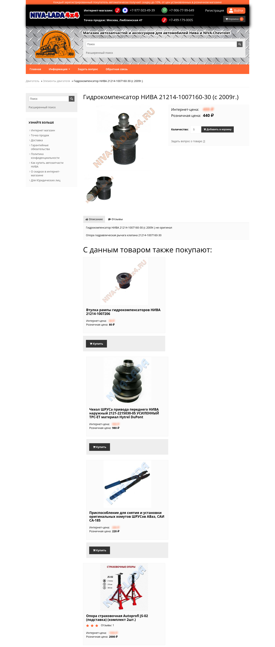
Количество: (179, 129)
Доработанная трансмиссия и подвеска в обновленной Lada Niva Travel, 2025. (191, 605)
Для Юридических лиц (45, 180)
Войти (236, 10)
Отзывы (115, 212)
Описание (94, 212)
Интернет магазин (43, 130)
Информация (59, 69)
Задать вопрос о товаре (186, 141)
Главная (35, 69)
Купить (96, 340)
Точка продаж (40, 135)
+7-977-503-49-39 (135, 10)
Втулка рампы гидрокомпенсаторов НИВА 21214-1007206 (105, 306)
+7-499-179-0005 (177, 20)
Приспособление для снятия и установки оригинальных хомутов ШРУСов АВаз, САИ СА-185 (222, 308)
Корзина (234, 19)
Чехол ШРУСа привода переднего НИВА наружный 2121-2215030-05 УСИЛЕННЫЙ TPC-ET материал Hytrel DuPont (164, 310)
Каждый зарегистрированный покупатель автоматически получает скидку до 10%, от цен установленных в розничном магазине (137, 2)
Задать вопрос (88, 69)
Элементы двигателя (56, 81)
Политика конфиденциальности (45, 156)
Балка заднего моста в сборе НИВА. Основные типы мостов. (179, 594)
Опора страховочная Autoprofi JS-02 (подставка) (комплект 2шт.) (219, 412)
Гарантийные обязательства (40, 147)
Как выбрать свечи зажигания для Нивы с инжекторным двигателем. (185, 601)
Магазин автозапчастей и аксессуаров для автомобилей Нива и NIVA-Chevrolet (164, 33)
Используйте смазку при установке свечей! (168, 597)
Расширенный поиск (100, 53)
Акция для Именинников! (99, 597)
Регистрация (214, 10)
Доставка (37, 140)
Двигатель (32, 81)
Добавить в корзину (217, 129)
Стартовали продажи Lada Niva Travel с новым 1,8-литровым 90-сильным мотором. (194, 590)
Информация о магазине (38, 622)
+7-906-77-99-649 (178, 10)
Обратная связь (117, 69)
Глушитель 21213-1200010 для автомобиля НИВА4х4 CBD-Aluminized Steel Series (113, 522)
